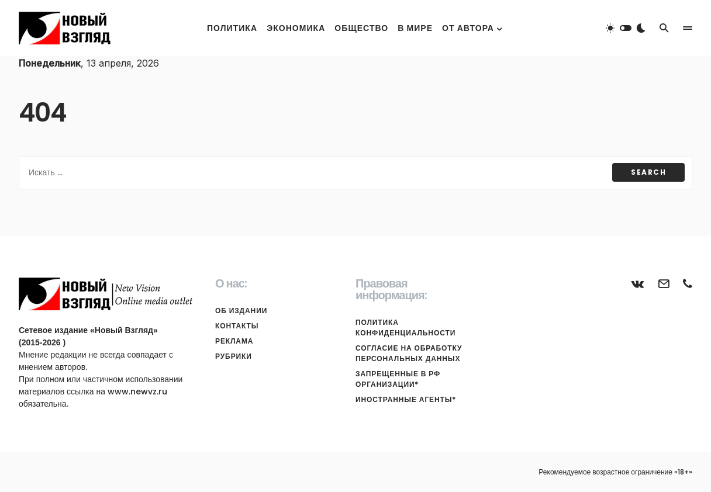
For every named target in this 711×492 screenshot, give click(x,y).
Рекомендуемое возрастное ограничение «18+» (615, 472)
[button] (626, 28)
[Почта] (663, 283)
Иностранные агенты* (406, 399)
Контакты (236, 326)
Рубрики (233, 356)
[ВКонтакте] (637, 283)
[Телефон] (687, 283)
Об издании (241, 311)
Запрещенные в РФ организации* (398, 379)
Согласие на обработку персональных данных (409, 353)
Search (648, 172)
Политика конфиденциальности (405, 327)
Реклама (234, 341)
